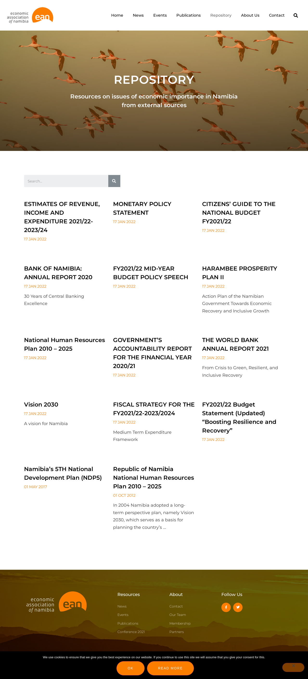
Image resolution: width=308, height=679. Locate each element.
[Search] (114, 181)
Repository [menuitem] (220, 15)
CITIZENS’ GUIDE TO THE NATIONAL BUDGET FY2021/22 (239, 212)
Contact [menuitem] (277, 15)
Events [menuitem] (160, 15)
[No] (293, 667)
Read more (170, 668)
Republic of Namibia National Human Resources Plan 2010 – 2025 (153, 478)
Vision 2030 (41, 404)
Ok (130, 668)
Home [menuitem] (117, 15)
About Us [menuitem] (250, 15)
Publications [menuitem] (188, 15)
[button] (296, 15)
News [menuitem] (138, 15)
